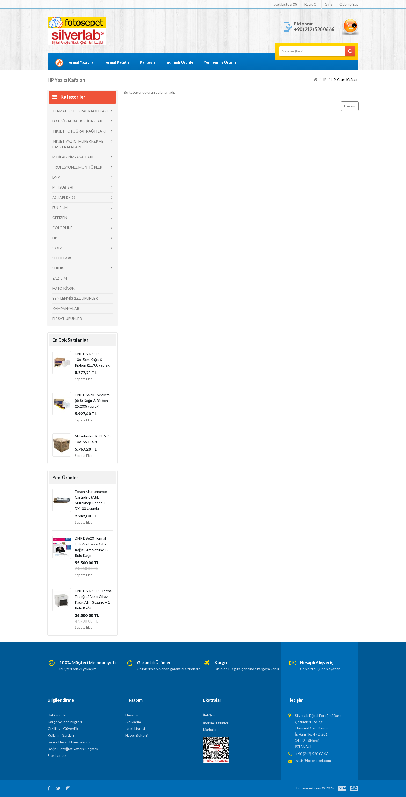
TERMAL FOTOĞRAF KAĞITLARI (80, 111)
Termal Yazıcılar (81, 62)
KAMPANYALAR (65, 308)
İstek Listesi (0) (284, 4)
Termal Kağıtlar (117, 62)
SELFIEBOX (61, 258)
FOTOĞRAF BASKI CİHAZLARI (78, 121)
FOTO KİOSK (63, 288)
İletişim (209, 715)
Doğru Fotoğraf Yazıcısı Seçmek (73, 749)
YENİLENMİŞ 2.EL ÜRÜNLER (75, 298)
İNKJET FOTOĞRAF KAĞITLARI (79, 131)
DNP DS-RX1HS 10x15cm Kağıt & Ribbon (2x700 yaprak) (93, 359)
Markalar (210, 729)
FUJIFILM (60, 207)
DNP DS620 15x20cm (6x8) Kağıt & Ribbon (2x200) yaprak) (92, 400)
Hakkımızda (57, 715)
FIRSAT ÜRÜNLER (67, 318)
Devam (349, 106)
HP (324, 79)
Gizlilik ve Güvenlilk (63, 728)
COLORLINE (62, 227)
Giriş (328, 4)
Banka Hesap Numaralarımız (70, 742)
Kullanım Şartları (61, 735)
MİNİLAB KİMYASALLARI (72, 157)
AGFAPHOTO (63, 197)
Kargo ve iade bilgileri (65, 722)
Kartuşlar (148, 62)
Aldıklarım (133, 722)
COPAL (58, 248)
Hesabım (132, 715)
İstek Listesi (135, 728)
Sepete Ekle (83, 379)
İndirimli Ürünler (180, 62)
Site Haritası (57, 755)
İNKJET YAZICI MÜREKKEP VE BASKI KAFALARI (78, 144)
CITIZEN (59, 217)
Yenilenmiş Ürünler (221, 62)
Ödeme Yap (348, 4)
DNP (56, 177)
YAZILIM (59, 278)
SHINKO (59, 268)
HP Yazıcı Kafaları (344, 79)
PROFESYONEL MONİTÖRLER (77, 167)
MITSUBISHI (63, 187)
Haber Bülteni (136, 735)
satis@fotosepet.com (313, 760)
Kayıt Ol (310, 4)
